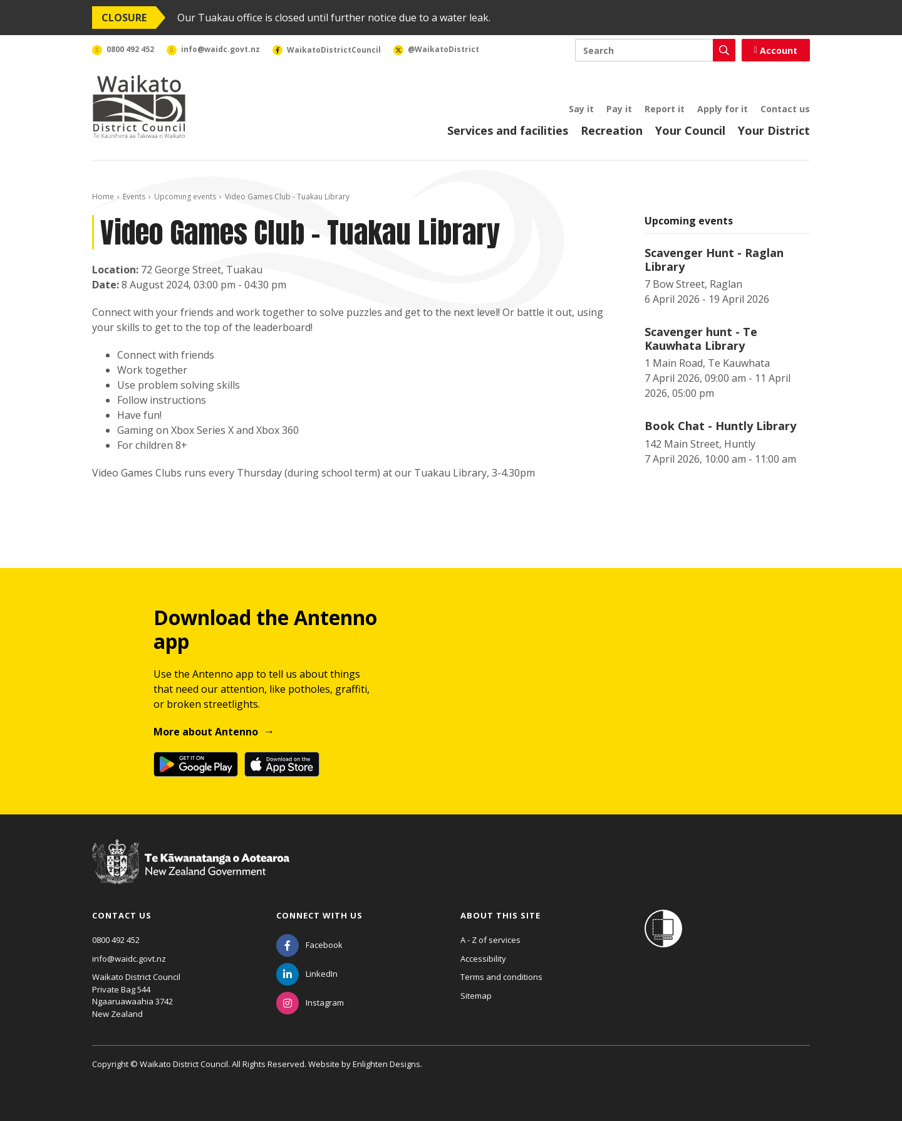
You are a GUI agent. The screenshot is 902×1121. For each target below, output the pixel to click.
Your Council (690, 130)
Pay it (619, 109)
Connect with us (319, 915)
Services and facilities (507, 130)
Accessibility (483, 958)
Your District (774, 130)
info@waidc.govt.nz (129, 958)
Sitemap (476, 995)
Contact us (785, 109)
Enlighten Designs (386, 1064)
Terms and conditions (501, 976)
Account (775, 50)
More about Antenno (205, 732)
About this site (500, 915)
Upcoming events (185, 196)
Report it (665, 109)
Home (103, 196)
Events (134, 196)
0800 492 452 (116, 939)
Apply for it (722, 109)
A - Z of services (490, 939)
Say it (581, 109)
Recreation (612, 130)
